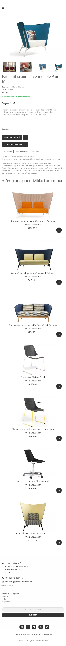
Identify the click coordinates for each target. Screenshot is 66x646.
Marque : (5, 90)
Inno (11, 89)
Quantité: (5, 129)
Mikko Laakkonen (17, 87)
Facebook (28, 627)
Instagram (21, 627)
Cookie (5, 596)
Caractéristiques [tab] (22, 151)
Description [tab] (7, 151)
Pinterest (47, 627)
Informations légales (10, 594)
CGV (4, 599)
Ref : (3, 93)
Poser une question (14, 144)
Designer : (6, 87)
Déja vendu (6, 601)
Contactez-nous (6, 586)
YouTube (40, 627)
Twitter (34, 627)
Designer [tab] (35, 151)
